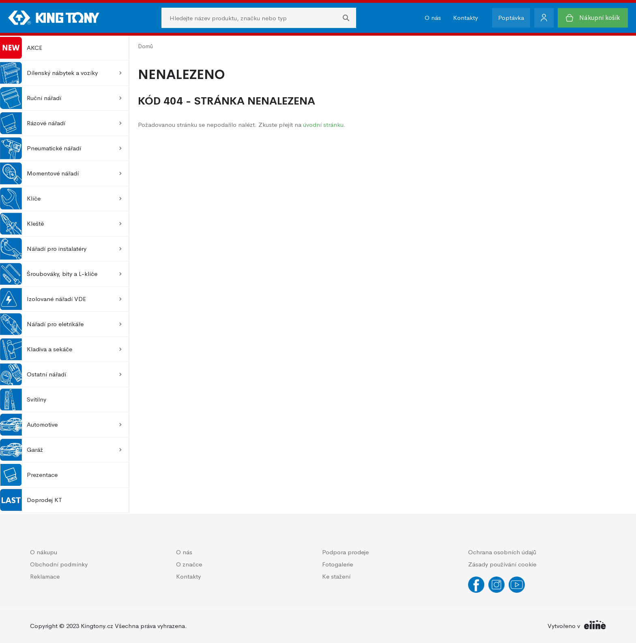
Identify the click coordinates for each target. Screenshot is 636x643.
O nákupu (43, 552)
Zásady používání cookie (502, 564)
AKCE (21, 48)
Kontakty (465, 17)
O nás (433, 17)
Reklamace (45, 576)
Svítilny (23, 399)
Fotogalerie (337, 564)
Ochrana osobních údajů (502, 552)
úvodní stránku (323, 124)
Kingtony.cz (97, 626)
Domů (145, 46)
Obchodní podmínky (59, 564)
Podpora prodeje (345, 552)
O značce (189, 564)
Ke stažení (336, 576)
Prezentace (29, 475)
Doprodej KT (31, 500)
